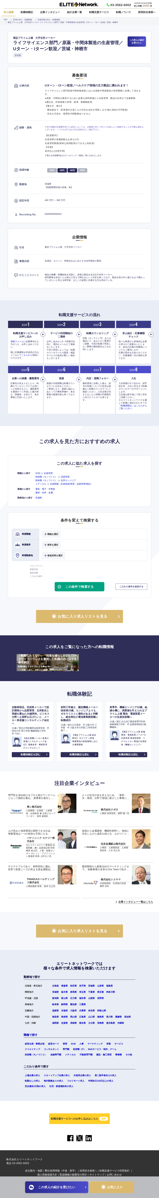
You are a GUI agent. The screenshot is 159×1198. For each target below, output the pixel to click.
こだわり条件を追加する (131, 586)
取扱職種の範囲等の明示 (73, 1174)
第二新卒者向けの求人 (105, 1075)
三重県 (82, 1004)
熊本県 (82, 1023)
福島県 (109, 986)
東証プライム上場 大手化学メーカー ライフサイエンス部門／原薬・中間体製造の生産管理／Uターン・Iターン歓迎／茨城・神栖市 (63, 22)
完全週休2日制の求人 (35, 1086)
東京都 (100, 992)
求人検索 (9, 12)
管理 (65, 1043)
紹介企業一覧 (74, 12)
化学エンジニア (68, 480)
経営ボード (53, 1043)
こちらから (26, 355)
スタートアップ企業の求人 (57, 1075)
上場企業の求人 (32, 1075)
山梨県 (91, 998)
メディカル (40, 484)
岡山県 (73, 1017)
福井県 (82, 998)
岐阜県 (55, 1004)
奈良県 (91, 1010)
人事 (81, 1043)
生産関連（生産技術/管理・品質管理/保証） (71, 484)
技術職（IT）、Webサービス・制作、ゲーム (94, 1049)
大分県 (91, 1023)
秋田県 (73, 986)
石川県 (73, 998)
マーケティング (95, 1043)
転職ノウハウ (123, 12)
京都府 (64, 1010)
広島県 (82, 1017)
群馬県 (73, 992)
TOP (5, 20)
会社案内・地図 (33, 1170)
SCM (37, 473)
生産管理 (48, 473)
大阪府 (73, 1010)
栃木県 (64, 992)
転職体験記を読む (31, 754)
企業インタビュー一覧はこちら (135, 901)
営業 (108, 1043)
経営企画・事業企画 (34, 1043)
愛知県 (73, 1004)
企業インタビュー (50, 12)
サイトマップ (96, 1174)
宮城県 (91, 986)
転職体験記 (27, 12)
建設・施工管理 (103, 1054)
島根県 (64, 1017)
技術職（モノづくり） (46, 477)
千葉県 (91, 992)
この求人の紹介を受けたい (136, 41)
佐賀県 (64, 1023)
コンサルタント (51, 1049)
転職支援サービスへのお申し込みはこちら (79, 1119)
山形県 (100, 986)
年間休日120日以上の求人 (101, 1081)
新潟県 (55, 998)
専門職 (66, 1049)
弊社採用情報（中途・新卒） (61, 1170)
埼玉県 (82, 992)
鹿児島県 (110, 1023)
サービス (118, 1043)
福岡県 (55, 1023)
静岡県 (64, 1004)
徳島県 (100, 1017)
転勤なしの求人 (32, 1081)
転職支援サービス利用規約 (114, 1170)
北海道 (55, 986)
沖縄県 (120, 1023)
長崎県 (73, 1023)
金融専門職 (55, 1054)
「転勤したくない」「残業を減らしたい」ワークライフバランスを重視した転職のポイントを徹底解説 (47, 662)
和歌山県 (101, 1010)
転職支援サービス (99, 12)
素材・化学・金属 (44, 492)
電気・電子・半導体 (45, 489)
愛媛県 (118, 1017)
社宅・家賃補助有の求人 (61, 1086)
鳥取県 (55, 1017)
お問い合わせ (114, 1174)
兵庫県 (82, 1010)
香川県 (109, 1017)
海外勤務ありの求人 (53, 1081)
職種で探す (31, 1034)
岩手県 (82, 986)
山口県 (91, 1017)
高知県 (127, 1017)
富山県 (64, 998)
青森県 (64, 986)
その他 (128, 1054)
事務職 (118, 1054)
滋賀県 (55, 1010)
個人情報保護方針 (47, 1174)
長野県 (100, 998)
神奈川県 (110, 992)
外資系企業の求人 (82, 1075)
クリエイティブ (32, 1049)
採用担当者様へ (146, 12)
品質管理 (65, 477)
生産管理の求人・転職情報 (49, 20)
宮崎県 (100, 1023)
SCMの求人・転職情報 (22, 20)
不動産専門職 (86, 1054)
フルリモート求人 (75, 1081)
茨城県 (38, 497)
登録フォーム (17, 341)
